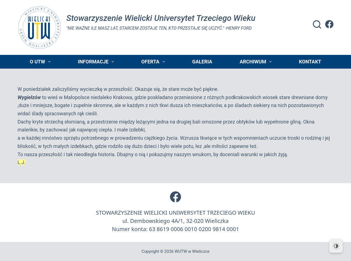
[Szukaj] (317, 24)
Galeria (202, 61)
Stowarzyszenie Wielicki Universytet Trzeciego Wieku (160, 18)
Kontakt (310, 61)
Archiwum (257, 61)
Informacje (97, 61)
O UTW (41, 61)
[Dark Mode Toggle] (336, 246)
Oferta (154, 61)
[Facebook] (329, 24)
